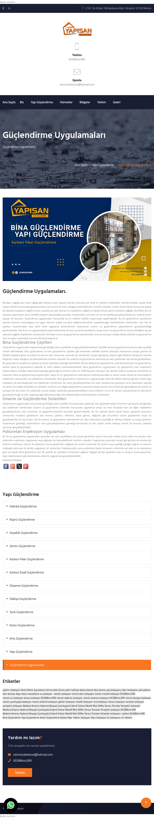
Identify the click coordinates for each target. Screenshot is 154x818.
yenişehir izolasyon (12, 706)
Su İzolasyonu (114, 717)
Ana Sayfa (9, 102)
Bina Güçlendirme (12, 717)
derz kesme (100, 690)
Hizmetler (66, 102)
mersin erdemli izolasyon (45, 701)
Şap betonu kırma (43, 690)
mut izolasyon (100, 701)
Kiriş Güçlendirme (21, 638)
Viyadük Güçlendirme (24, 532)
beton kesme (86, 690)
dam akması (9, 694)
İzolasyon (85, 717)
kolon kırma (58, 690)
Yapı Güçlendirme (42, 102)
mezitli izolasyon (84, 701)
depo (18, 694)
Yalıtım (101, 102)
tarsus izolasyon (116, 701)
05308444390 (77, 59)
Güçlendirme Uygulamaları (27, 664)
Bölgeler (85, 102)
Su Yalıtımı (126, 717)
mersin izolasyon (62, 694)
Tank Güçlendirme (21, 612)
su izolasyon (46, 694)
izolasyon (15, 690)
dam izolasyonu (130, 690)
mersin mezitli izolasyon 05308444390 (115, 694)
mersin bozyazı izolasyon (138, 698)
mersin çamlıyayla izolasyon (17, 701)
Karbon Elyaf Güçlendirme (27, 572)
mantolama (33, 694)
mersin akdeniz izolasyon (70, 698)
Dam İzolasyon (98, 717)
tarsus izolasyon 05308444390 (40, 698)
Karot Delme (26, 690)
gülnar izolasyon (66, 701)
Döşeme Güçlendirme (24, 585)
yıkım (68, 690)
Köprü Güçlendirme (22, 519)
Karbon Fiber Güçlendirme (27, 559)
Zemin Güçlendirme (22, 546)
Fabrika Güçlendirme (23, 506)
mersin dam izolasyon (83, 694)
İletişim (20, 772)
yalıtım (6, 690)
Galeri (117, 102)
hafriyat (75, 690)
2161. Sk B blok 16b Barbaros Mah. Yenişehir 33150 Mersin (118, 8)
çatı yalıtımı (144, 690)
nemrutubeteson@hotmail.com (77, 84)
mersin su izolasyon (13, 698)
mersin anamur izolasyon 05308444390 (104, 698)
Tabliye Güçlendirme (23, 598)
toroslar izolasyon (135, 701)
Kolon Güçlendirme (22, 625)
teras (24, 694)
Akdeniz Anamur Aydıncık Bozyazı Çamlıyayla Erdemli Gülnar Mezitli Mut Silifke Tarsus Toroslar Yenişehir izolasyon (81, 706)
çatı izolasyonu (114, 690)
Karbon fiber (66, 717)
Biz (22, 102)
